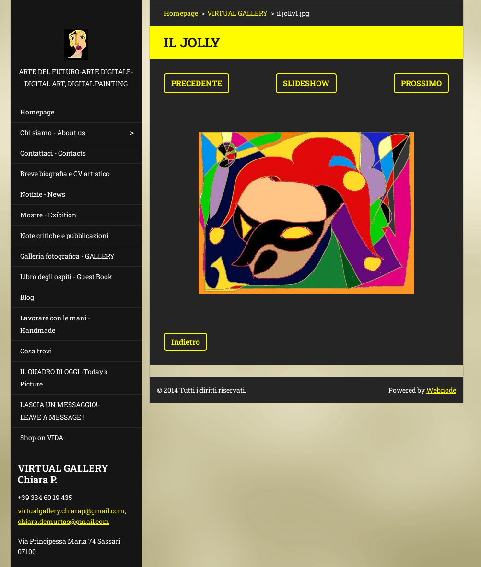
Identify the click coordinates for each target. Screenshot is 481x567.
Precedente (196, 83)
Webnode (441, 390)
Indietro (185, 342)
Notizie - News (42, 194)
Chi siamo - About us (52, 132)
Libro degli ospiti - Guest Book (66, 276)
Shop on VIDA (41, 437)
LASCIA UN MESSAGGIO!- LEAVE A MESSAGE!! (60, 410)
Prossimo (421, 83)
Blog (27, 297)
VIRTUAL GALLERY (237, 13)
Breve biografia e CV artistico (65, 173)
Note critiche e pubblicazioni (64, 235)
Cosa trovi (36, 350)
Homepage (37, 111)
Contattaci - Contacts (53, 153)
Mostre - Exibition (48, 214)
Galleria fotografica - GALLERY (67, 256)
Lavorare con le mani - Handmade (55, 324)
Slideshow (306, 83)
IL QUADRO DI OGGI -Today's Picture (63, 377)
